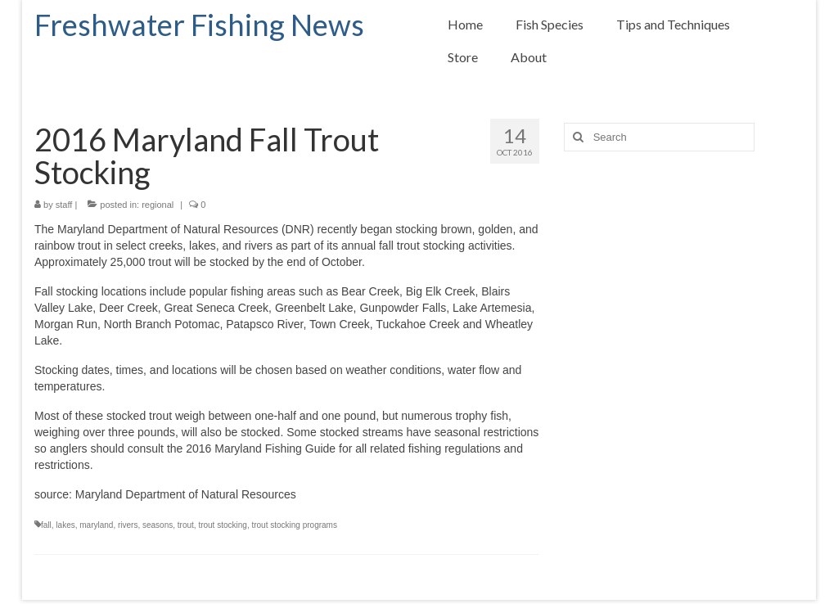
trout (186, 525)
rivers (127, 525)
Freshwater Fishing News (199, 25)
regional (157, 205)
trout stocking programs (294, 525)
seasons (157, 525)
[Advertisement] (684, 311)
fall (46, 525)
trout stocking (222, 525)
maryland (96, 525)
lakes (65, 525)
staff (64, 205)
